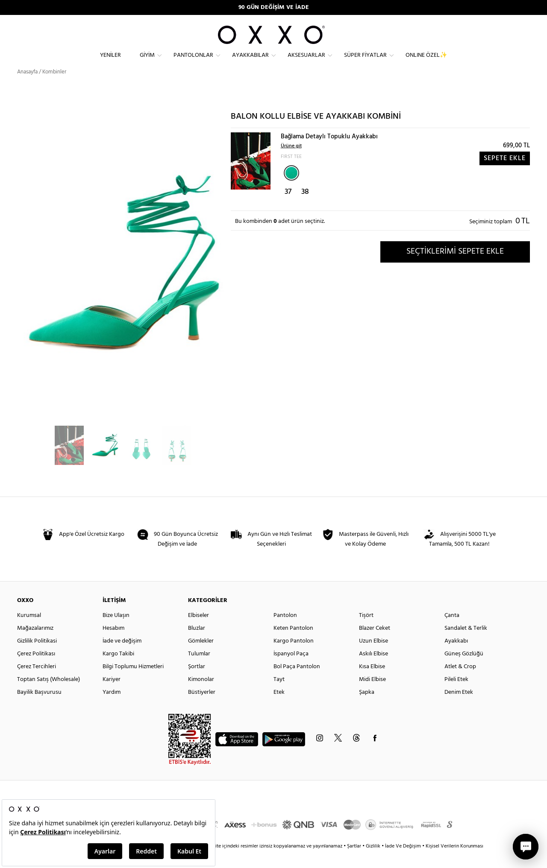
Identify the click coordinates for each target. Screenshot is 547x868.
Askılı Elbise (373, 669)
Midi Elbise (372, 695)
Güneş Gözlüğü (463, 669)
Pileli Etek (456, 695)
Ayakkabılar (250, 62)
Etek (279, 708)
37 (288, 207)
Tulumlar (199, 669)
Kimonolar (201, 695)
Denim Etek (458, 708)
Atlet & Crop (460, 682)
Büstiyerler (201, 708)
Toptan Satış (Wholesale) (48, 695)
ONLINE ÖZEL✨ (426, 62)
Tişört (366, 631)
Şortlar (196, 682)
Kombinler (54, 87)
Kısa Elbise (372, 682)
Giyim (147, 62)
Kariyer (112, 695)
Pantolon (285, 631)
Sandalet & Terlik (465, 644)
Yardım (112, 708)
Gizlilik (374, 861)
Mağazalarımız (35, 644)
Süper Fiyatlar (365, 62)
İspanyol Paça (291, 669)
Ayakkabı (456, 656)
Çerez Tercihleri (36, 682)
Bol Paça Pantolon (297, 682)
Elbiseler (198, 631)
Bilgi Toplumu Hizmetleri (133, 682)
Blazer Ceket (374, 644)
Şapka (366, 708)
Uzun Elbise (373, 656)
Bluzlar (196, 644)
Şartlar (354, 861)
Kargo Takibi (118, 669)
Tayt (279, 695)
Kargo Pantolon (294, 656)
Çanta (451, 631)
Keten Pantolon (293, 644)
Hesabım (113, 644)
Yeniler (110, 62)
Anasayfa (27, 87)
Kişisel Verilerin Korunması (454, 861)
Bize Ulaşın (116, 631)
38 (305, 207)
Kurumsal (29, 631)
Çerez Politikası (36, 669)
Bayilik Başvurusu (39, 708)
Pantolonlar (193, 62)
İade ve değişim (122, 656)
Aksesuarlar (306, 62)
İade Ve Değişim (403, 861)
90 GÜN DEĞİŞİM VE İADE (273, 7)
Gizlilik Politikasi (37, 656)
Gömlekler (201, 656)
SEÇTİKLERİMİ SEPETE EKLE (455, 267)
